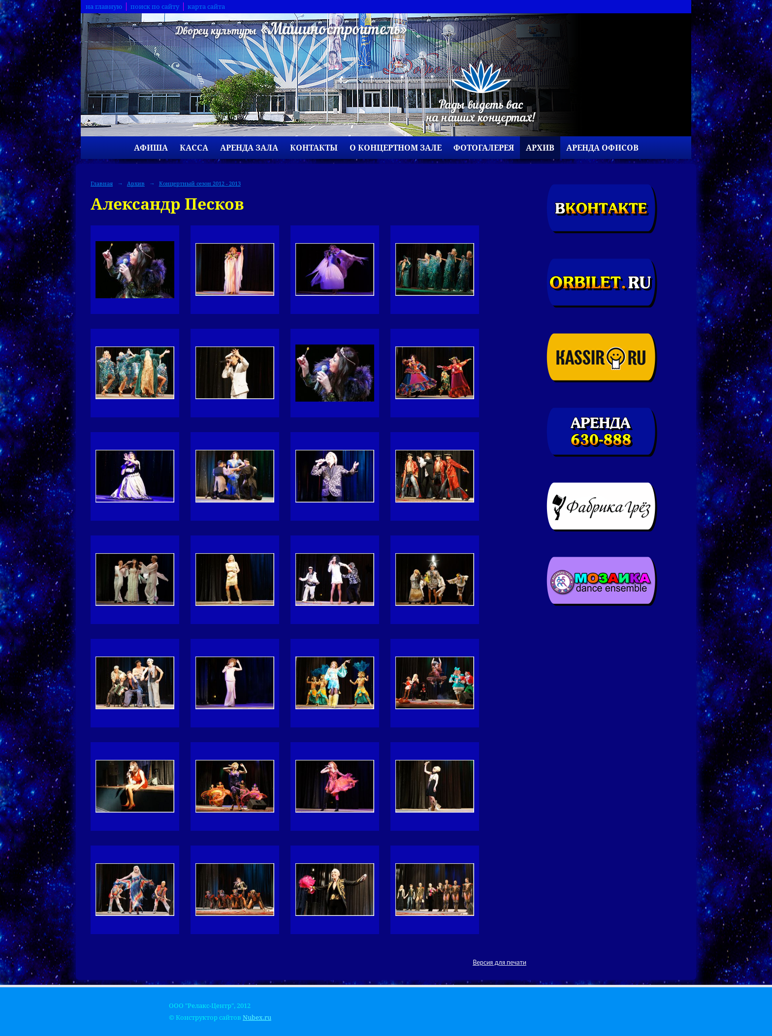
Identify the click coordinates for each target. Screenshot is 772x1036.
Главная (102, 183)
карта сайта (206, 6)
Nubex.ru (257, 1017)
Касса (194, 147)
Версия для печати (499, 962)
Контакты (314, 147)
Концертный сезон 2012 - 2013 (200, 183)
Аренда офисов (602, 147)
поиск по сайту (154, 6)
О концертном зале (396, 147)
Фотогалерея (483, 147)
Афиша (151, 147)
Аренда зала (249, 147)
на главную (104, 6)
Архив (540, 147)
